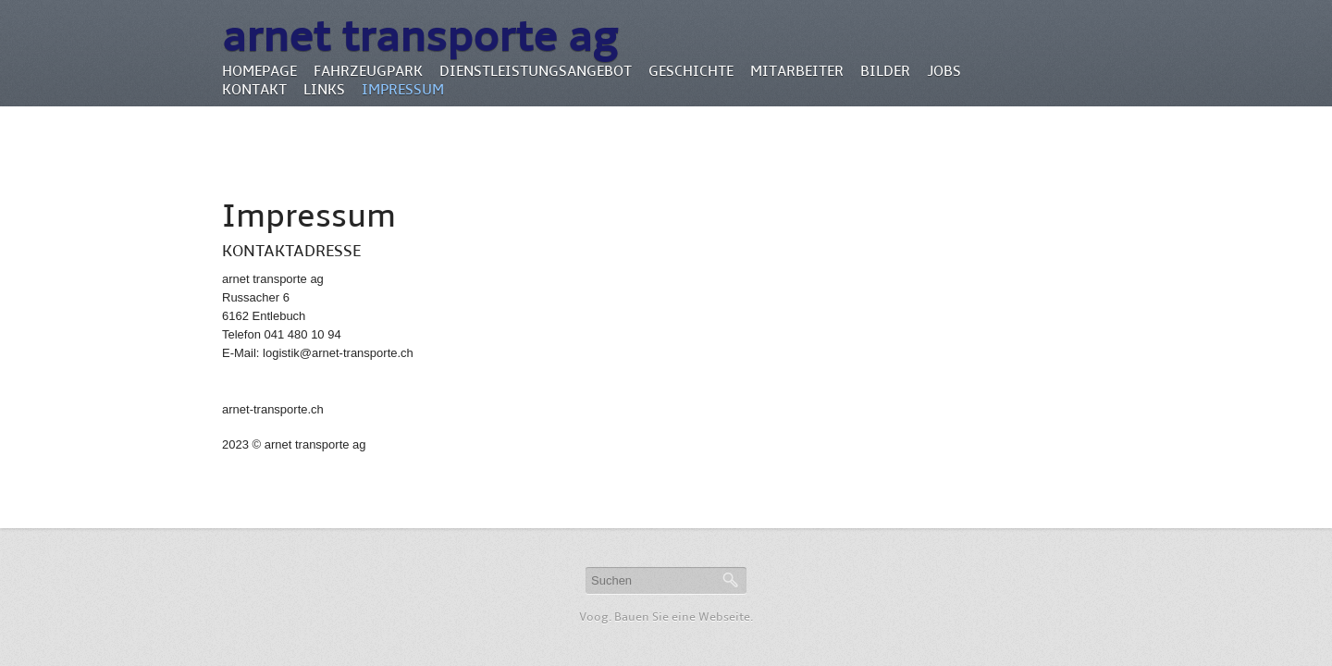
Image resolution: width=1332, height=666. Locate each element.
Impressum (403, 89)
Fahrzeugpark (368, 71)
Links (324, 89)
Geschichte (691, 71)
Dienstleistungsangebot (535, 71)
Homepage (259, 71)
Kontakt (254, 89)
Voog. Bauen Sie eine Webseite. (666, 617)
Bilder (885, 71)
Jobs (944, 71)
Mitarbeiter (797, 71)
